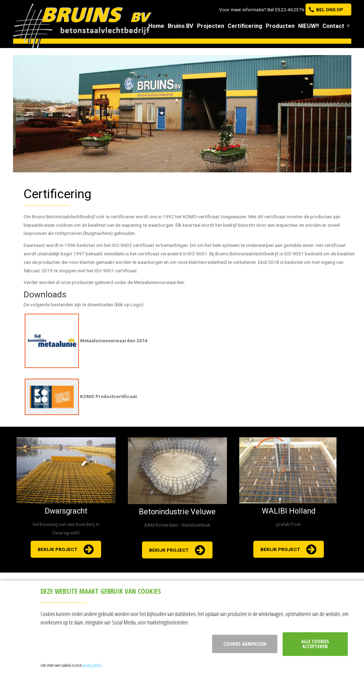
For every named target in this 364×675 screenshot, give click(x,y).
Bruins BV (180, 26)
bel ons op (329, 9)
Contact (333, 26)
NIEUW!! (308, 26)
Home (156, 26)
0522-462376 (289, 9)
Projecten (210, 26)
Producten (280, 26)
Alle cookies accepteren (315, 644)
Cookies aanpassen (244, 643)
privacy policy (91, 665)
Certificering (245, 26)
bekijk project (57, 549)
